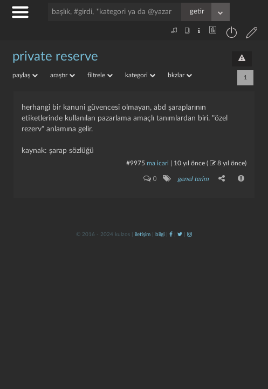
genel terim (193, 179)
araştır (62, 75)
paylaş (25, 75)
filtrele (100, 75)
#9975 (135, 163)
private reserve (55, 56)
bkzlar (180, 75)
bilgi (159, 234)
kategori (140, 75)
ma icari (158, 163)
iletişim (142, 234)
